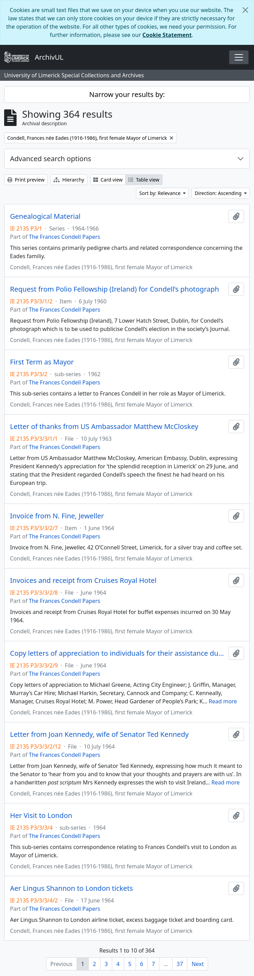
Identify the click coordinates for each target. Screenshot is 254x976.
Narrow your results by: (127, 94)
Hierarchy (68, 179)
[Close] (245, 10)
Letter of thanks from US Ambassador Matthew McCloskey (104, 426)
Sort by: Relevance (160, 193)
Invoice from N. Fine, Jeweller (57, 516)
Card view (108, 179)
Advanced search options (50, 158)
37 (180, 964)
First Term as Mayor (42, 362)
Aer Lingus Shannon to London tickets (71, 888)
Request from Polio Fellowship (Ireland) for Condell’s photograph (114, 289)
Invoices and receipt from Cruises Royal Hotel (83, 580)
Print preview (26, 179)
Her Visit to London (41, 815)
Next (198, 964)
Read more (223, 701)
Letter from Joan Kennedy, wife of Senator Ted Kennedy (99, 734)
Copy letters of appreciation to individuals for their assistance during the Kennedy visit (118, 653)
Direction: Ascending (219, 193)
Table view (143, 179)
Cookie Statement (167, 35)
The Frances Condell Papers (64, 237)
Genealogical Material (45, 216)
